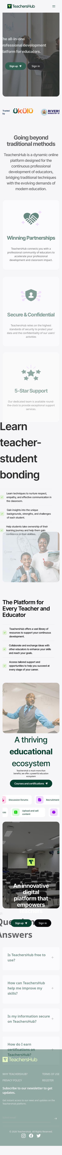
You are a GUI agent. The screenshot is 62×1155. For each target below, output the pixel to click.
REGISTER (47, 1074)
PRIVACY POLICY (12, 1074)
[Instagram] (23, 1129)
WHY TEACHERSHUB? (15, 1068)
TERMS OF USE (50, 1068)
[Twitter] (38, 1129)
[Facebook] (31, 1129)
